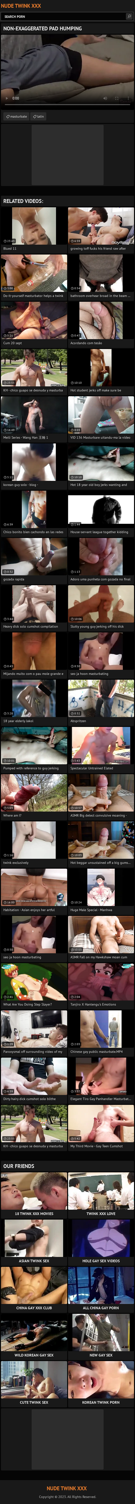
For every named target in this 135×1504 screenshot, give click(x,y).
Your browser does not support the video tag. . (67, 72)
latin (40, 116)
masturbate (18, 116)
